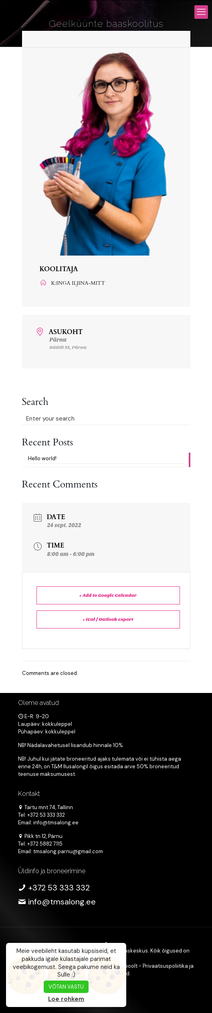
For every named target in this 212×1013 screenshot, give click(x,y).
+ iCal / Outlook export (108, 619)
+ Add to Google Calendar (108, 595)
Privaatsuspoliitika (165, 966)
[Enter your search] (106, 418)
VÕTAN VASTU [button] (66, 986)
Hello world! (42, 458)
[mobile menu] (201, 12)
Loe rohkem (66, 999)
